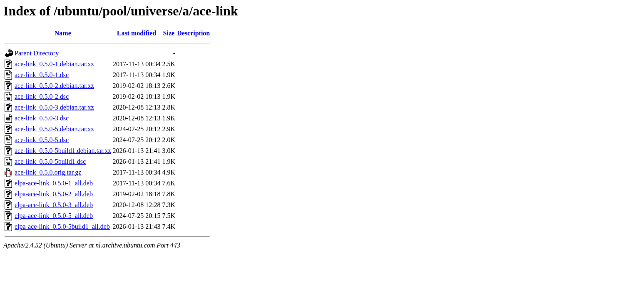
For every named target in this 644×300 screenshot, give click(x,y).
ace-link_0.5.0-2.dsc (42, 96)
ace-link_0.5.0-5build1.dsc (50, 161)
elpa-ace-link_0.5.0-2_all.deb (54, 194)
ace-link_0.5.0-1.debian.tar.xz (54, 64)
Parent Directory (37, 53)
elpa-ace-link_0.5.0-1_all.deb (54, 183)
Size (169, 33)
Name (63, 33)
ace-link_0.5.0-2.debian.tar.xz (54, 85)
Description (193, 33)
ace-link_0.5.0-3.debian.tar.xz (54, 107)
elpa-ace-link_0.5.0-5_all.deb (54, 215)
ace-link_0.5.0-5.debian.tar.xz (54, 128)
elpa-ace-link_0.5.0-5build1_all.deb (62, 226)
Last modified (137, 33)
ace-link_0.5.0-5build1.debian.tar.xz (63, 150)
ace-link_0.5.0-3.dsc (42, 118)
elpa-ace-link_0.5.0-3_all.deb (54, 204)
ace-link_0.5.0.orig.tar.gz (48, 172)
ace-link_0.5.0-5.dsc (42, 139)
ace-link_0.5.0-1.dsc (42, 74)
